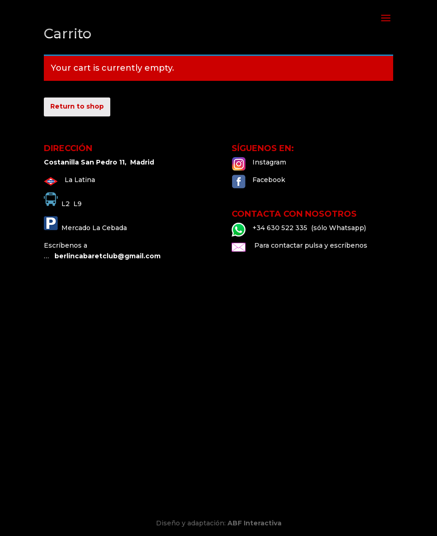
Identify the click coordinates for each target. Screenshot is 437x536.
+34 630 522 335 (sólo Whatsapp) (309, 228)
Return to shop (77, 106)
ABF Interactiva (254, 523)
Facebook (268, 180)
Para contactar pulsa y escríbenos (309, 245)
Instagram (269, 162)
